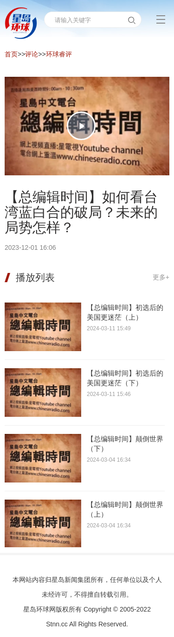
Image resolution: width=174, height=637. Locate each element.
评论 (31, 54)
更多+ (161, 277)
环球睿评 (59, 54)
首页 (11, 54)
